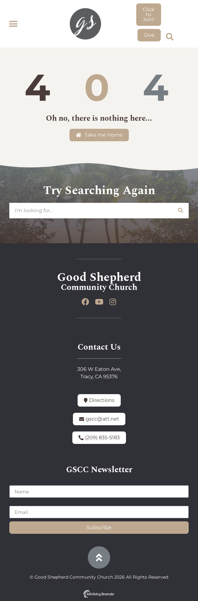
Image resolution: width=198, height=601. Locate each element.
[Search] (180, 210)
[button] (13, 24)
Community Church (99, 287)
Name (17, 482)
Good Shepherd (99, 277)
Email (16, 503)
